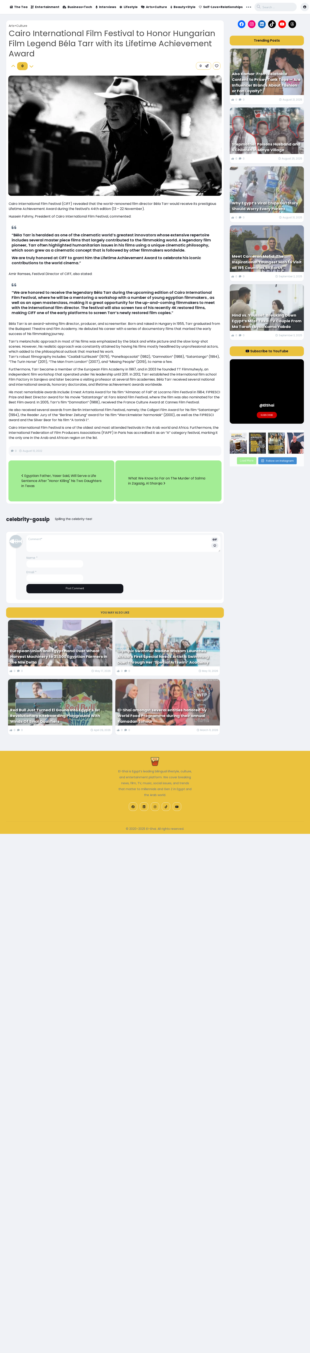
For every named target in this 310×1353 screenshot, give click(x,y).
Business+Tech (77, 7)
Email (31, 572)
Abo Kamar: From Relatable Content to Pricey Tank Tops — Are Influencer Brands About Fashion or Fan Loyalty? (266, 82)
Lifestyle (129, 7)
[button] (203, 66)
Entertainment (45, 7)
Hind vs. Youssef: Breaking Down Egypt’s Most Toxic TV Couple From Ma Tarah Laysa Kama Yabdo (267, 321)
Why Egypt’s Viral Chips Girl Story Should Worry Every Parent (265, 205)
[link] (216, 66)
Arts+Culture (154, 7)
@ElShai (266, 405)
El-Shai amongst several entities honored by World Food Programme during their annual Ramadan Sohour (162, 715)
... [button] (249, 6)
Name (32, 558)
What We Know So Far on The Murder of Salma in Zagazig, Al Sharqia (166, 481)
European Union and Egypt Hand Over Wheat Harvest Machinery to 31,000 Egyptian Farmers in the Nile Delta (58, 656)
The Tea (18, 7)
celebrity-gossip (28, 519)
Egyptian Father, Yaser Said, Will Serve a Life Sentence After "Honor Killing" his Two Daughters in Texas (61, 480)
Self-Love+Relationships (221, 7)
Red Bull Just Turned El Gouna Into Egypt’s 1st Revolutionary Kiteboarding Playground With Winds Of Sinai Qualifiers (55, 715)
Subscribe (267, 415)
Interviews (105, 7)
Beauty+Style (183, 7)
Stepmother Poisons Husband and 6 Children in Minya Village (266, 147)
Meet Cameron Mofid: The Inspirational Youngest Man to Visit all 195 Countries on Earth (267, 262)
